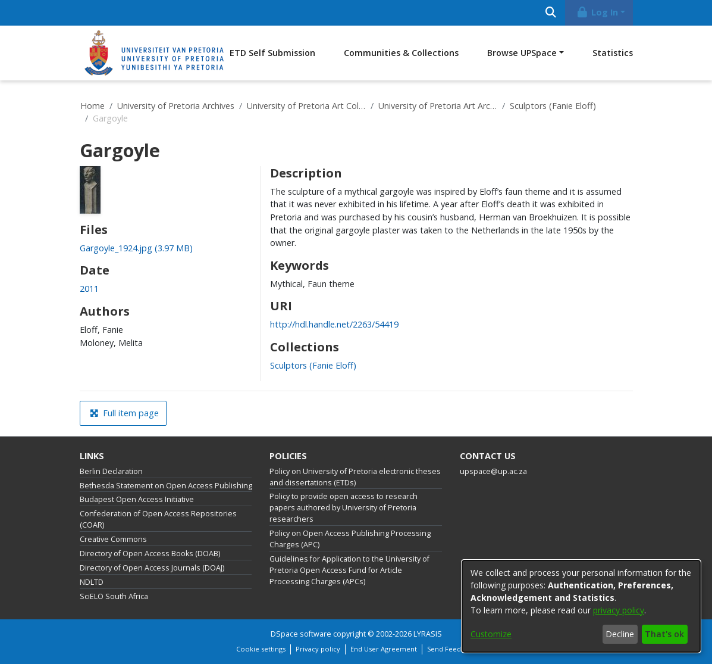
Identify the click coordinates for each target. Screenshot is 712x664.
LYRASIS (427, 634)
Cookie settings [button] (261, 648)
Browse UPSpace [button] (522, 52)
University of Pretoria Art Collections (306, 105)
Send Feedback (451, 648)
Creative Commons (113, 539)
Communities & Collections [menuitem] (401, 52)
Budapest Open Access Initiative (137, 499)
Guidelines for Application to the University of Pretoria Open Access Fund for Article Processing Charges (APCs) (349, 570)
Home (92, 105)
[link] (136, 248)
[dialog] (581, 606)
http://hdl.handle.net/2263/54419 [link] (334, 324)
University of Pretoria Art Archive (437, 105)
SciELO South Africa (114, 596)
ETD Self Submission (272, 52)
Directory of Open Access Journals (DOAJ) (152, 568)
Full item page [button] (124, 413)
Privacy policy (318, 648)
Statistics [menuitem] (612, 52)
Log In (596, 12)
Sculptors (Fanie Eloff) (553, 105)
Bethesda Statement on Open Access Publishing (166, 486)
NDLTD (91, 582)
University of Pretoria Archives (175, 105)
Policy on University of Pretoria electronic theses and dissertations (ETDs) (355, 477)
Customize (491, 634)
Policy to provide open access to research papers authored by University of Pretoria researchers (343, 507)
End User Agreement (383, 648)
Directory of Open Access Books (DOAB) (150, 553)
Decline (620, 634)
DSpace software (301, 634)
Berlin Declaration (111, 471)
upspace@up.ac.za (493, 471)
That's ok (664, 634)
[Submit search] (551, 13)
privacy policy (618, 610)
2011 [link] (89, 288)
